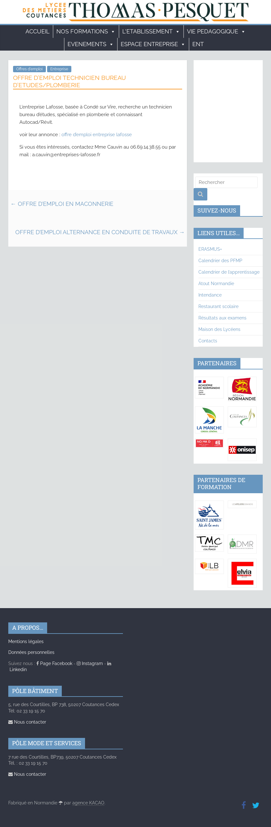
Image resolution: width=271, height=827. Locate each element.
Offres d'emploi (29, 69)
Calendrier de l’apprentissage (229, 272)
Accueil (37, 31)
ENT (198, 44)
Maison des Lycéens (219, 329)
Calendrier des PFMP (220, 260)
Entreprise (59, 69)
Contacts (207, 340)
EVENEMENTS (91, 44)
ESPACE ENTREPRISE (153, 44)
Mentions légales (26, 641)
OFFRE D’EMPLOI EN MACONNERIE (62, 203)
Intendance (210, 295)
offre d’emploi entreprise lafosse (96, 134)
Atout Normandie (216, 283)
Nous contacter (27, 722)
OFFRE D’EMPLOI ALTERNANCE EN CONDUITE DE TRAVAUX (100, 232)
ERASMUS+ (210, 249)
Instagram (90, 663)
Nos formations (86, 31)
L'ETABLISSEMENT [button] (151, 31)
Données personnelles (31, 652)
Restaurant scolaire (218, 306)
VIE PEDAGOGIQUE (216, 31)
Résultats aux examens (222, 317)
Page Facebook (54, 663)
